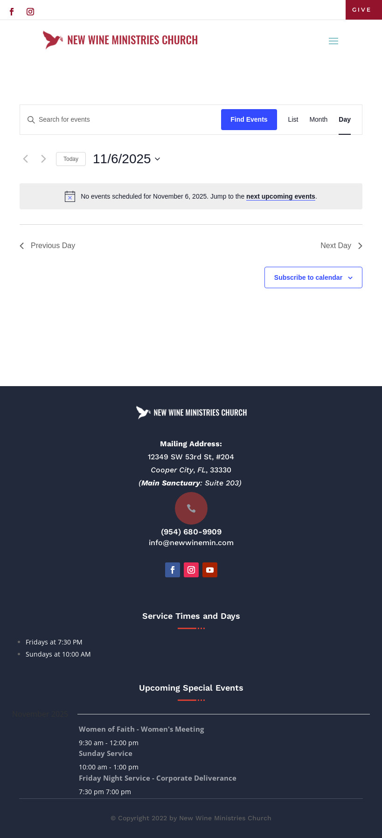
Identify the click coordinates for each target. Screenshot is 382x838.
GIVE (362, 9)
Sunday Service (105, 753)
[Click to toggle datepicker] (126, 159)
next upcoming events (280, 196)
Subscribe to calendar (308, 277)
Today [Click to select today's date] (70, 159)
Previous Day (47, 245)
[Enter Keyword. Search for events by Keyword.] (120, 119)
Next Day (341, 245)
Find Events (248, 119)
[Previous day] (25, 159)
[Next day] (43, 159)
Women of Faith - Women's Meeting (141, 729)
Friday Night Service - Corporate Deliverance (157, 778)
